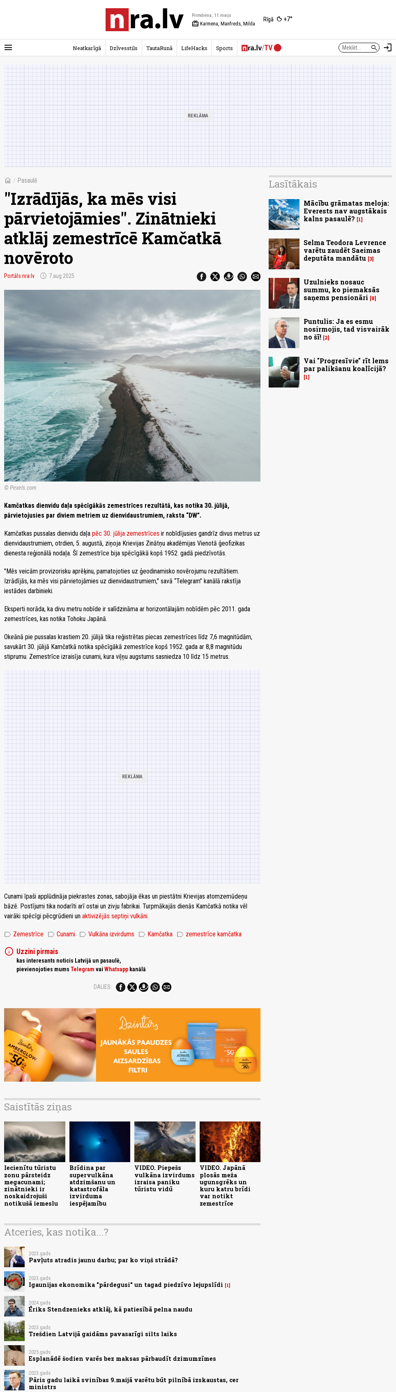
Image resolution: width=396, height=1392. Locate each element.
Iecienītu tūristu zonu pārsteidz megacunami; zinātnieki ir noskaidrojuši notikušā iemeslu (31, 1185)
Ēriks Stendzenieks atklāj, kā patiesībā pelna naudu (110, 1309)
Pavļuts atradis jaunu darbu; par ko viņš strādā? (103, 1260)
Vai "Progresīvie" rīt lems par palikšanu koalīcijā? (346, 364)
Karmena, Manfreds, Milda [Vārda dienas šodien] (223, 24)
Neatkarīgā (87, 48)
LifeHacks (194, 48)
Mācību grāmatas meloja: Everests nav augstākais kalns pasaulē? (346, 211)
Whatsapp (116, 969)
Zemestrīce (24, 934)
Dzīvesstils (124, 48)
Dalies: (103, 987)
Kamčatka (155, 934)
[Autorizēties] (388, 47)
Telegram (82, 969)
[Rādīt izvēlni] (8, 47)
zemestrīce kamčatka (209, 934)
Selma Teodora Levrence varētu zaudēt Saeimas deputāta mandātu (345, 250)
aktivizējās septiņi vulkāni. (115, 916)
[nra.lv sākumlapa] (145, 19)
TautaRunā (159, 48)
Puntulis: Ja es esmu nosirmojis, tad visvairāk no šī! (346, 329)
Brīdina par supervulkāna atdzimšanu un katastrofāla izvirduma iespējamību (92, 1185)
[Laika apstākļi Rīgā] (277, 19)
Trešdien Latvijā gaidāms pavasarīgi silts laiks (103, 1334)
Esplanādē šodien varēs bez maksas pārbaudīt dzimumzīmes (122, 1358)
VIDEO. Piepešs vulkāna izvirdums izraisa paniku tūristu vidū (164, 1178)
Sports (224, 48)
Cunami (61, 934)
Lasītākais (293, 183)
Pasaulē (27, 180)
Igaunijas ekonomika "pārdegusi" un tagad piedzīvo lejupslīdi (126, 1285)
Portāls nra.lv (19, 276)
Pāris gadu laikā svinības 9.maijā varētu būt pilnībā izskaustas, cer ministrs (134, 1383)
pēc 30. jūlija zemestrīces (125, 533)
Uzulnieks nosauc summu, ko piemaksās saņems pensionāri (342, 289)
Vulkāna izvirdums (106, 934)
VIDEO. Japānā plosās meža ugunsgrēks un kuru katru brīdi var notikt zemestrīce (225, 1185)
